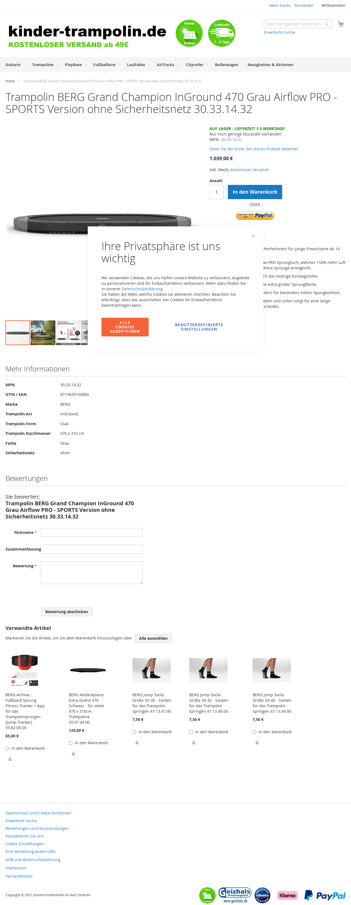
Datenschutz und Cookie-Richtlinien (38, 813)
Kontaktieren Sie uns (24, 836)
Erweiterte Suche (279, 32)
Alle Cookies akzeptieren (125, 327)
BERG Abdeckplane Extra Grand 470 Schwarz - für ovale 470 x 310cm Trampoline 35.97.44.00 (86, 708)
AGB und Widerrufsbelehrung (32, 859)
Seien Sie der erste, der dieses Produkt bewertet (254, 148)
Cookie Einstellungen (24, 843)
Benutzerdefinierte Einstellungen (199, 327)
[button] (16, 223)
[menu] (175, 64)
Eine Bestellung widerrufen (30, 851)
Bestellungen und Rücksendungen (37, 828)
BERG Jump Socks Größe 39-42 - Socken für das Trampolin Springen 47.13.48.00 (208, 703)
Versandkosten (19, 876)
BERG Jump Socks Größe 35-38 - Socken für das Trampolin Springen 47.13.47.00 (151, 703)
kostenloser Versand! (249, 169)
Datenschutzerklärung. (143, 288)
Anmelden (304, 5)
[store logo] (90, 34)
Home (10, 81)
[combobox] (298, 23)
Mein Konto (279, 5)
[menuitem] (14, 64)
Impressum (15, 867)
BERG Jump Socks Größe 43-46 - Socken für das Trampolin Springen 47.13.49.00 (272, 703)
